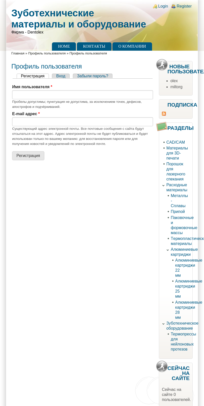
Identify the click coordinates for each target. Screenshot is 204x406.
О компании (132, 46)
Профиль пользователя (47, 53)
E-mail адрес (26, 114)
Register (184, 6)
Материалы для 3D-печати (177, 153)
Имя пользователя (32, 87)
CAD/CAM (175, 142)
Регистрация (35, 76)
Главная (17, 53)
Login (163, 6)
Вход (60, 76)
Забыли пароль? (92, 76)
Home (64, 46)
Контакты (94, 46)
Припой (178, 211)
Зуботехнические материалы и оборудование (78, 18)
